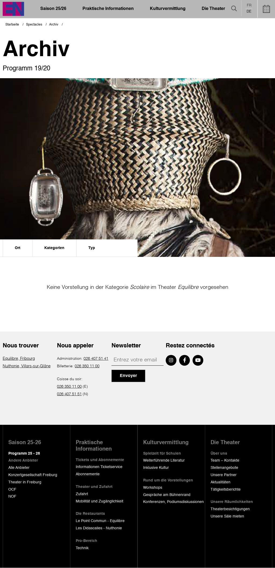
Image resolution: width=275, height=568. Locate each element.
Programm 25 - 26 (24, 453)
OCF (12, 489)
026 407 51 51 (69, 394)
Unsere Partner (224, 475)
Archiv (53, 24)
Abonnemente (88, 474)
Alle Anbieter (19, 468)
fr (249, 6)
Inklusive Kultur (156, 468)
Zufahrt (82, 494)
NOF (12, 496)
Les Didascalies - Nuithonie (99, 528)
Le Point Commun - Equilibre (100, 521)
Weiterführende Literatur (164, 460)
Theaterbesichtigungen (230, 509)
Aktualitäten (220, 482)
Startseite (12, 24)
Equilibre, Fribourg (19, 359)
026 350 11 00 (87, 366)
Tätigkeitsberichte (226, 489)
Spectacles (34, 24)
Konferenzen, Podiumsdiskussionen (173, 502)
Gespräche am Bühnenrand (166, 495)
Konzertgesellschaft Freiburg (32, 475)
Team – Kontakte (225, 460)
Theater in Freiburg (24, 482)
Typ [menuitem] (91, 248)
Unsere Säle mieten (227, 516)
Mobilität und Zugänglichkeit (99, 501)
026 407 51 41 (96, 359)
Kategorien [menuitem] (54, 248)
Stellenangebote (224, 468)
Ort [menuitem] (17, 248)
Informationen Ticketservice (99, 467)
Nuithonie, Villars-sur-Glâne (26, 366)
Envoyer (128, 376)
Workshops (152, 488)
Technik (82, 548)
